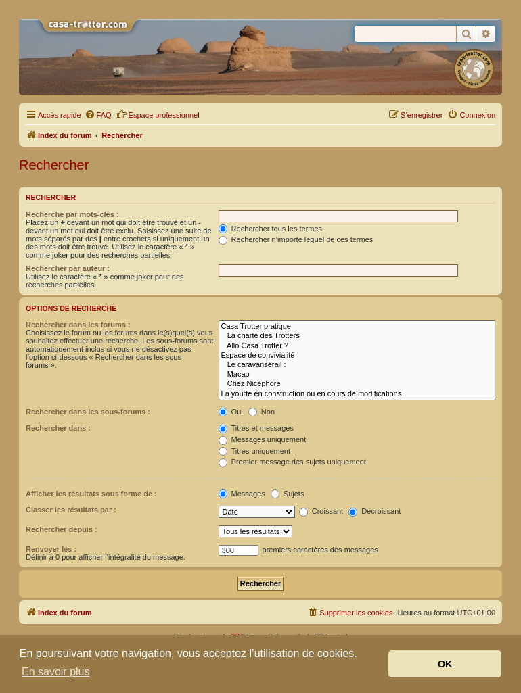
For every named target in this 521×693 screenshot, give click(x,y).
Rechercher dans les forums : (78, 324)
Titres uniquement (255, 451)
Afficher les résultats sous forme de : (91, 493)
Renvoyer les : (51, 549)
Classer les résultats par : (71, 510)
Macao (357, 374)
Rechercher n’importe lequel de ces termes (296, 239)
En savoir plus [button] (56, 671)
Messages (242, 493)
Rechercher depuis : (61, 529)
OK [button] (445, 664)
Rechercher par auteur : (68, 268)
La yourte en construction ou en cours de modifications (357, 394)
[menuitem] (98, 115)
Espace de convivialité (357, 355)
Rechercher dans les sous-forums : (88, 412)
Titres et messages (256, 428)
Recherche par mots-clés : (72, 214)
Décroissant (374, 511)
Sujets (287, 493)
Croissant (321, 511)
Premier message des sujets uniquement (292, 462)
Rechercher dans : (58, 428)
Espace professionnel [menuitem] (158, 114)
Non (261, 412)
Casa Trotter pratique (357, 326)
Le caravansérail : (357, 365)
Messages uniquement (263, 439)
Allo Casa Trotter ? (357, 346)
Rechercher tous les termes (271, 228)
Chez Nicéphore (357, 384)
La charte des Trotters (357, 336)
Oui (231, 412)
